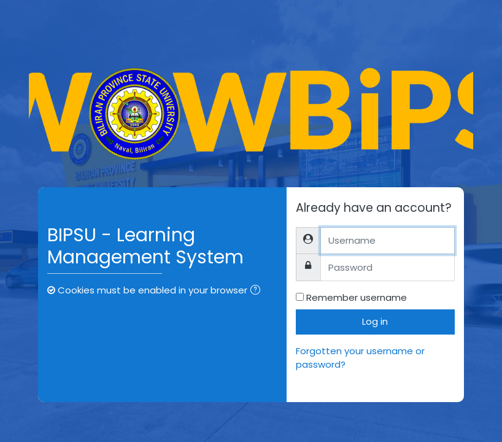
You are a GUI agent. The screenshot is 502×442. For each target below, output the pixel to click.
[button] (258, 291)
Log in (375, 321)
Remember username (356, 297)
